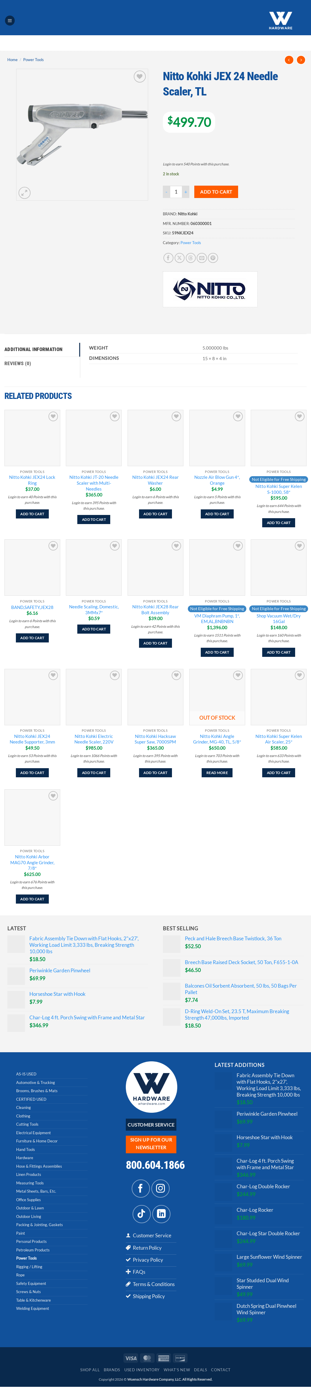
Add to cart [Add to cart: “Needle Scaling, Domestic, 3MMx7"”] (94, 629)
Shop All (90, 1371)
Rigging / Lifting (29, 1266)
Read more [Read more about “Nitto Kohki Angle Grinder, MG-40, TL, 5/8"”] (217, 773)
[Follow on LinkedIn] (161, 1214)
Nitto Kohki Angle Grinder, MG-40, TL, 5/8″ (217, 739)
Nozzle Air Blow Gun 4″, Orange (217, 480)
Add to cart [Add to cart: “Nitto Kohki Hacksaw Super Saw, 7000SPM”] (155, 773)
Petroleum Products (33, 1250)
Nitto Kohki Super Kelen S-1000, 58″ (278, 489)
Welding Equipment (32, 1308)
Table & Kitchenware (33, 1300)
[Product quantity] (176, 192)
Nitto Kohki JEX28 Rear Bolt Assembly (155, 609)
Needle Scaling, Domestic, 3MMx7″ (94, 609)
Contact (221, 1371)
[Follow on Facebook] (141, 1188)
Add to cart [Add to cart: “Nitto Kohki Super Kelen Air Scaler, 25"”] (279, 773)
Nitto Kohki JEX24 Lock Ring (32, 480)
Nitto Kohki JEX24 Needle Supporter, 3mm (32, 739)
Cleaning (23, 1107)
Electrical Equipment (33, 1132)
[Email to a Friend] (202, 258)
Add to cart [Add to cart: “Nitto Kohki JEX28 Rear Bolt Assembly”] (155, 643)
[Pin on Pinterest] (213, 258)
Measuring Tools (30, 1183)
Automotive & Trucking (35, 1082)
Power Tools (33, 59)
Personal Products (31, 1241)
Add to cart (216, 191)
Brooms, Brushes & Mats (37, 1090)
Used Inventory (142, 1371)
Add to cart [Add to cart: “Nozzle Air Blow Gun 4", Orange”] (217, 514)
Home (12, 59)
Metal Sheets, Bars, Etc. (36, 1191)
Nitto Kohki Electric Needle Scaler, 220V (93, 739)
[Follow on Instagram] (160, 1188)
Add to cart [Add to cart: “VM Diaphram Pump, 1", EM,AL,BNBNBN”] (217, 652)
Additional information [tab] (33, 350)
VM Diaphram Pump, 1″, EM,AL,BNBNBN (217, 618)
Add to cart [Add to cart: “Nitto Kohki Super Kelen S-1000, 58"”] (279, 523)
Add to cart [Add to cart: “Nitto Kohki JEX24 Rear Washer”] (155, 514)
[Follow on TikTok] (142, 1214)
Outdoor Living (28, 1216)
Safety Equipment (31, 1283)
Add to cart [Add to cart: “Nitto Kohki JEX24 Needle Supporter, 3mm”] (32, 773)
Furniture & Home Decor (37, 1141)
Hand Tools (25, 1149)
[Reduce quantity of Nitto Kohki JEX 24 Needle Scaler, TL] (166, 192)
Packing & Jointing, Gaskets (39, 1224)
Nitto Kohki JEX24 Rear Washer (155, 480)
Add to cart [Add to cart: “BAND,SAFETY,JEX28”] (32, 638)
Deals (200, 1371)
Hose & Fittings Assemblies (39, 1166)
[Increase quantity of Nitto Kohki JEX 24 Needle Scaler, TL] (185, 192)
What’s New (177, 1371)
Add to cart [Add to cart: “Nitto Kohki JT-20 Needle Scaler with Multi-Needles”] (94, 519)
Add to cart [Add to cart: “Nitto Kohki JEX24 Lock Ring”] (32, 514)
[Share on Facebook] (168, 258)
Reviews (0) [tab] (17, 364)
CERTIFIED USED (31, 1099)
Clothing (23, 1116)
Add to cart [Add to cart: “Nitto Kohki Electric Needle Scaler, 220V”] (94, 773)
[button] (10, 21)
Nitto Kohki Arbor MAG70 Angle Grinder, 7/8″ (32, 862)
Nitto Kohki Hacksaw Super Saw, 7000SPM (155, 739)
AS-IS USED (26, 1074)
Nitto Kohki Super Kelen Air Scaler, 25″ (278, 739)
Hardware (24, 1157)
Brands (112, 1371)
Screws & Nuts (28, 1291)
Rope (20, 1275)
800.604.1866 (155, 1165)
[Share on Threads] (191, 258)
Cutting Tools (27, 1124)
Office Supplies (28, 1199)
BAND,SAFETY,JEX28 (32, 607)
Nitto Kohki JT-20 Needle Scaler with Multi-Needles (93, 482)
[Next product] (289, 60)
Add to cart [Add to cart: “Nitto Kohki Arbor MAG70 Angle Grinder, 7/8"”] (32, 899)
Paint (20, 1233)
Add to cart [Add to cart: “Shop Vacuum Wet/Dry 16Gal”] (279, 652)
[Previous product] (301, 60)
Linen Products (28, 1174)
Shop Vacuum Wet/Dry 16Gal (279, 618)
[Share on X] (180, 258)
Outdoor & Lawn (30, 1208)
